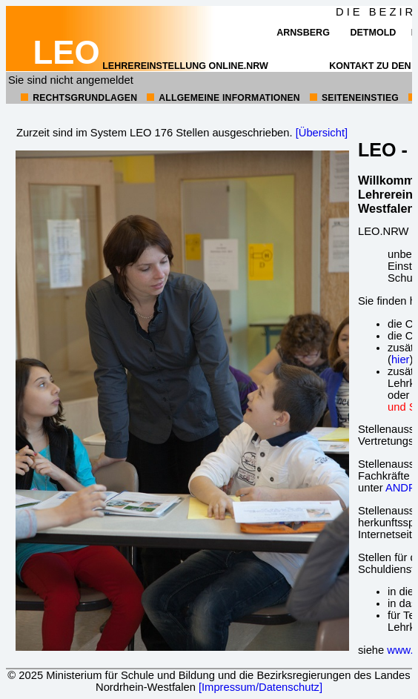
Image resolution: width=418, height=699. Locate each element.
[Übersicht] (322, 133)
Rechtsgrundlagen (85, 98)
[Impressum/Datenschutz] (260, 687)
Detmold (373, 32)
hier (400, 359)
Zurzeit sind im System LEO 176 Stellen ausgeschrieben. (154, 133)
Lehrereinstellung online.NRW (150, 66)
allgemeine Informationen (229, 98)
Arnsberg (303, 32)
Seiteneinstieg (360, 98)
